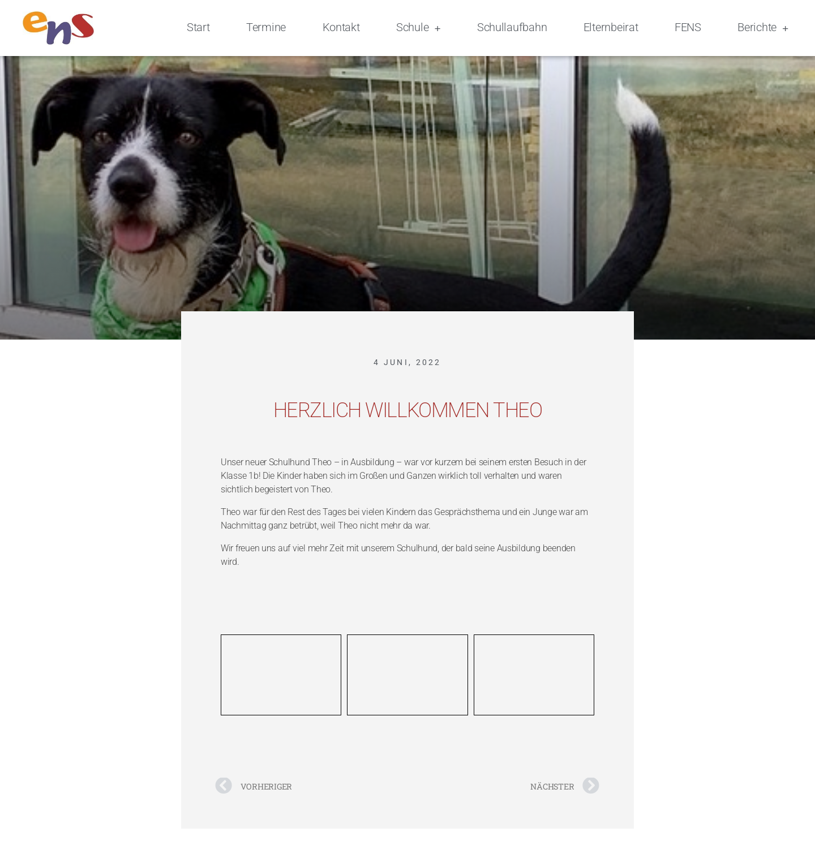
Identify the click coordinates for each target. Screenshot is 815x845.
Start (198, 27)
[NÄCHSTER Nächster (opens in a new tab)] (504, 785)
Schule (418, 28)
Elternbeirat (611, 27)
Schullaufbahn (512, 27)
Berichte (762, 28)
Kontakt (341, 27)
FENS (688, 27)
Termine (266, 27)
